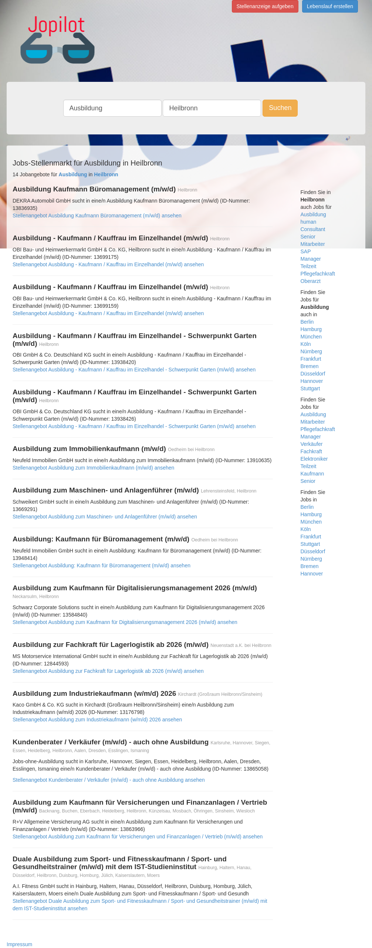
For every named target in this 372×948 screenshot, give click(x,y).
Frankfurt (311, 359)
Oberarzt (311, 281)
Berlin (307, 322)
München (311, 337)
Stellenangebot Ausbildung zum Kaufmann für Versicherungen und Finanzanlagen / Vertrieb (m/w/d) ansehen (138, 836)
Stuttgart (310, 388)
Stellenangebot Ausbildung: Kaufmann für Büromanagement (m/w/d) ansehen (101, 565)
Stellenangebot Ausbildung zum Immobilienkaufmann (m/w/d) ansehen (93, 468)
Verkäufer (312, 444)
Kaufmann (312, 474)
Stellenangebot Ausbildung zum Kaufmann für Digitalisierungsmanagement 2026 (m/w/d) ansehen (125, 622)
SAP (306, 251)
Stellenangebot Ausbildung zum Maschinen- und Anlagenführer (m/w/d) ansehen (105, 517)
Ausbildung (313, 214)
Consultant (313, 229)
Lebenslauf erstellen (330, 6)
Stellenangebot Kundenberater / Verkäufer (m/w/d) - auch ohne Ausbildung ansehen (109, 780)
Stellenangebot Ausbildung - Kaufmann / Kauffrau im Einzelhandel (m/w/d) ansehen (108, 264)
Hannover (312, 381)
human (309, 222)
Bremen (310, 366)
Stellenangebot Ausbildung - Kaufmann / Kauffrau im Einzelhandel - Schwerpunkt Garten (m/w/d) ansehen (134, 370)
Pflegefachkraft (318, 274)
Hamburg (311, 329)
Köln (306, 344)
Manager (311, 259)
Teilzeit (309, 266)
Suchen (280, 107)
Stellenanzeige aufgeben (265, 6)
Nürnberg (311, 351)
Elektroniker (314, 459)
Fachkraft (311, 451)
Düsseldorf (313, 374)
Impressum (19, 944)
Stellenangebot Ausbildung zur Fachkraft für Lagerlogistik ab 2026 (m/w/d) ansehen (108, 671)
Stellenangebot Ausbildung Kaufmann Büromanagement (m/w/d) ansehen (97, 215)
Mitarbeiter (313, 244)
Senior (308, 237)
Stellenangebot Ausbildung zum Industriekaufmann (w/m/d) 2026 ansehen (97, 719)
